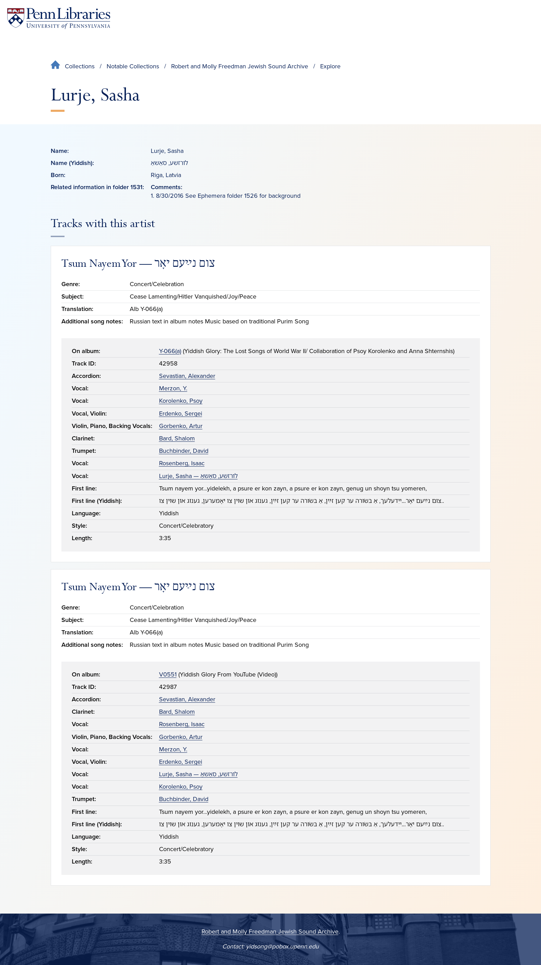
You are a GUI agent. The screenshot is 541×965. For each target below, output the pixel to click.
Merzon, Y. (173, 388)
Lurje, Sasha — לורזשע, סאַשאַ (198, 476)
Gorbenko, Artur (181, 426)
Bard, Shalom (177, 438)
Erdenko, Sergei (180, 413)
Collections (80, 66)
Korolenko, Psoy (181, 400)
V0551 (168, 674)
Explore (330, 66)
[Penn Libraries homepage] (58, 18)
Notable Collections (133, 66)
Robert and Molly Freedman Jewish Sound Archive (239, 66)
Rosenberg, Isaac (182, 463)
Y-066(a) (170, 351)
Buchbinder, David (183, 451)
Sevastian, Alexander (187, 376)
